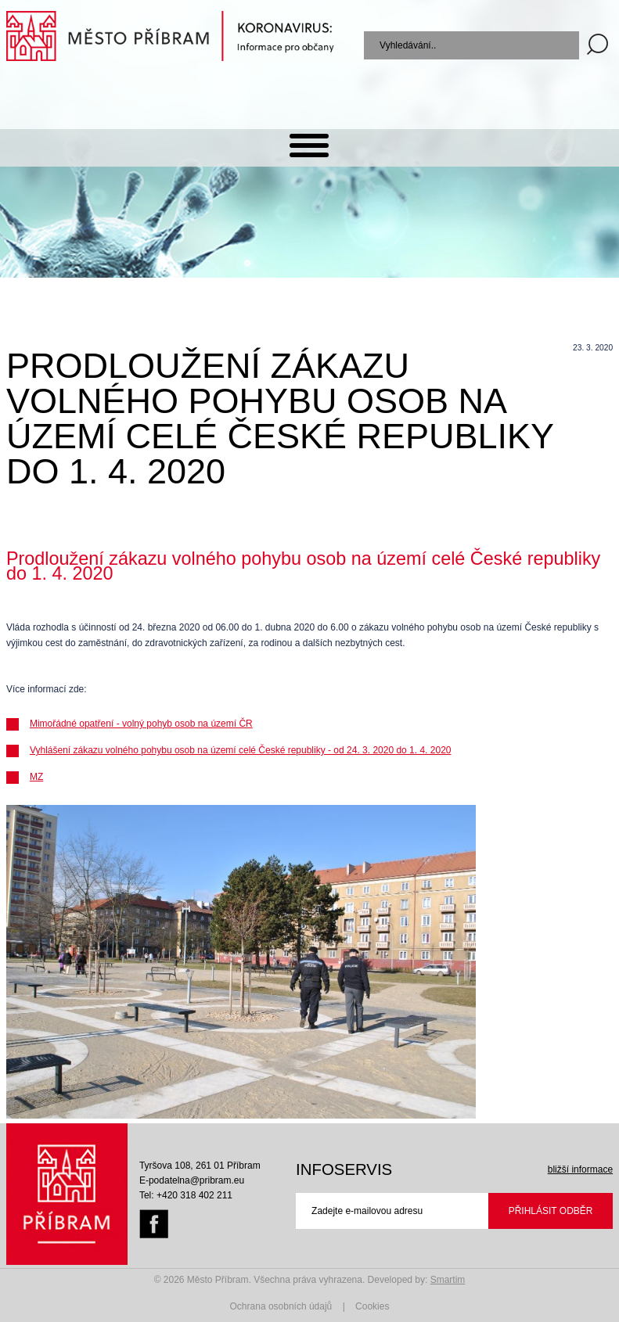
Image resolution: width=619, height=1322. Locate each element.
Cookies (372, 1306)
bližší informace (580, 1169)
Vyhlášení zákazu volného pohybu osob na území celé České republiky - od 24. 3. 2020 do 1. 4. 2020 (241, 750)
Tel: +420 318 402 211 (185, 1195)
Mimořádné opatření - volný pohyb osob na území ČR (141, 723)
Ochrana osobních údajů (281, 1306)
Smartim (448, 1279)
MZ (36, 776)
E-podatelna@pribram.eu (191, 1180)
